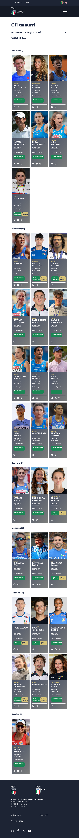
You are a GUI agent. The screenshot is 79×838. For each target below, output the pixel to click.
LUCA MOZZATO (18, 434)
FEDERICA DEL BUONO (20, 378)
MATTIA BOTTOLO (37, 264)
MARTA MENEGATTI (19, 750)
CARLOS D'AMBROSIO (57, 321)
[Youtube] (29, 831)
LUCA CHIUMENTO (38, 629)
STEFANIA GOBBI (55, 685)
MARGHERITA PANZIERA (38, 499)
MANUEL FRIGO (39, 684)
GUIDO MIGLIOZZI (56, 378)
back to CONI (22, 3)
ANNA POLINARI (55, 143)
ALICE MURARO (39, 433)
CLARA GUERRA (36, 86)
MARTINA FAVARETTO (19, 685)
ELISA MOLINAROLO (38, 143)
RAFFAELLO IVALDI (37, 564)
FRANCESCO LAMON (57, 564)
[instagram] (18, 107)
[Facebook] (14, 107)
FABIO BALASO (20, 628)
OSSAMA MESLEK (36, 378)
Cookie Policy (17, 821)
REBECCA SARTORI (55, 434)
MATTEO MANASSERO (19, 143)
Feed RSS (44, 815)
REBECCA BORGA (17, 499)
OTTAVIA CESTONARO (19, 321)
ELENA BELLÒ (19, 263)
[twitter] (14, 163)
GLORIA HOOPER (55, 86)
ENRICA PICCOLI (55, 499)
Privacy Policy (17, 815)
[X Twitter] (23, 830)
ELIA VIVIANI (19, 199)
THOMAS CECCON (55, 264)
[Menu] (64, 11)
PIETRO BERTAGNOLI (19, 86)
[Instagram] (12, 831)
